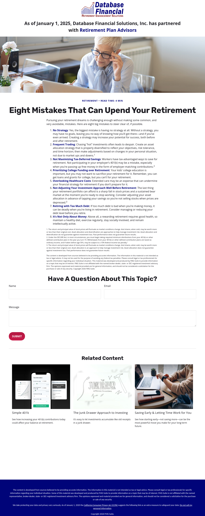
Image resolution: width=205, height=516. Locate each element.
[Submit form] (17, 336)
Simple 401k (20, 413)
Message (14, 307)
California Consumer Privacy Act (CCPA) (101, 505)
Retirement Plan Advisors (108, 30)
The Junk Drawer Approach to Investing (100, 413)
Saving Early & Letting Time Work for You (163, 413)
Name (12, 286)
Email (107, 286)
